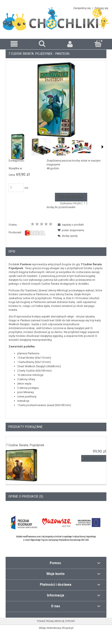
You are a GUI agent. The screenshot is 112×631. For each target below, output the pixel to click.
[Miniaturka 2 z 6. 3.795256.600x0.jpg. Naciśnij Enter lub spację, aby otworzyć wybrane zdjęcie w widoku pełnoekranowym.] (41, 146)
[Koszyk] (98, 43)
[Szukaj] (42, 43)
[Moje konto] (70, 44)
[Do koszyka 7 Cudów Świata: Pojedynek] (93, 458)
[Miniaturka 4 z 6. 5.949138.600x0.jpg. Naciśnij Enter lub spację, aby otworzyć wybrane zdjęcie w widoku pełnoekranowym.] (81, 146)
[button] (14, 44)
